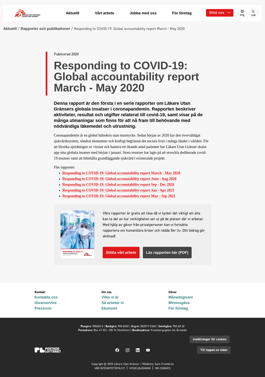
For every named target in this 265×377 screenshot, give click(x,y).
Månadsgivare (180, 297)
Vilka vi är (110, 297)
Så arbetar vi (112, 303)
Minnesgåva (179, 303)
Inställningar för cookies (209, 339)
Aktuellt (10, 29)
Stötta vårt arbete (121, 253)
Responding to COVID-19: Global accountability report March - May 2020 (121, 173)
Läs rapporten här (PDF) (167, 253)
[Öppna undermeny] (219, 13)
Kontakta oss (46, 297)
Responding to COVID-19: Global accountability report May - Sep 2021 (119, 196)
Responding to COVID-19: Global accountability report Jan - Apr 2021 (118, 190)
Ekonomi (109, 308)
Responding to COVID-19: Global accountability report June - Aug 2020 (119, 179)
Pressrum (43, 308)
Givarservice (46, 303)
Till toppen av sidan (213, 350)
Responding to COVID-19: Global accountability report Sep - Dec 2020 (118, 184)
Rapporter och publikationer (45, 29)
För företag (178, 308)
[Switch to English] (242, 13)
